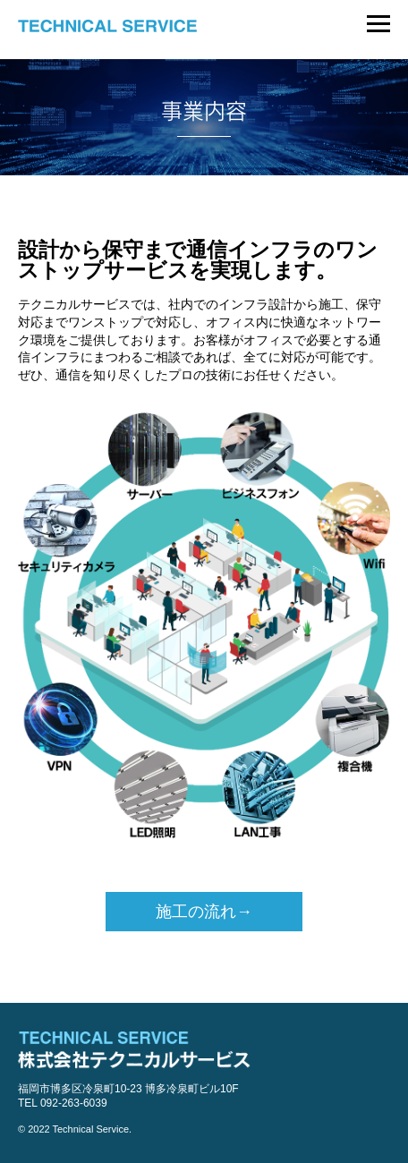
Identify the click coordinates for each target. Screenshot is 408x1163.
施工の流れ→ (204, 912)
